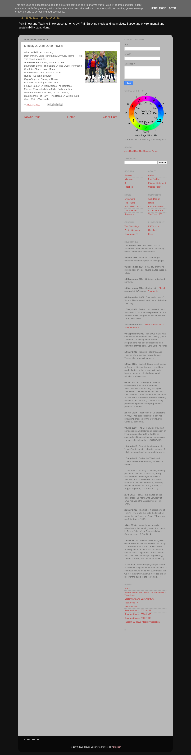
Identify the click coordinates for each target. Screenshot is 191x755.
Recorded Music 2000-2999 (137, 614)
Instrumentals (130, 210)
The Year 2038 (155, 214)
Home (71, 117)
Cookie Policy (154, 187)
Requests (129, 214)
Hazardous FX (131, 234)
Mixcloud (128, 179)
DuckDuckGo (135, 151)
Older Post (110, 117)
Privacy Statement (157, 183)
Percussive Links (132, 206)
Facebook (129, 187)
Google (146, 151)
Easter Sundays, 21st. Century (139, 599)
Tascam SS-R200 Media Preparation (142, 622)
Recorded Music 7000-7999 (137, 618)
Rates (151, 203)
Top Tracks (129, 203)
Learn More (158, 8)
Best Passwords (156, 206)
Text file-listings (131, 226)
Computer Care (155, 210)
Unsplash (152, 230)
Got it (172, 8)
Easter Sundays (132, 230)
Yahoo (154, 151)
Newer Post (32, 117)
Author (151, 175)
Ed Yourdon (153, 226)
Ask (126, 151)
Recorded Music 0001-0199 (137, 610)
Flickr (150, 234)
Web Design (154, 199)
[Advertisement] (145, 684)
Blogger (117, 747)
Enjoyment (129, 199)
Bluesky (128, 175)
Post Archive (154, 179)
